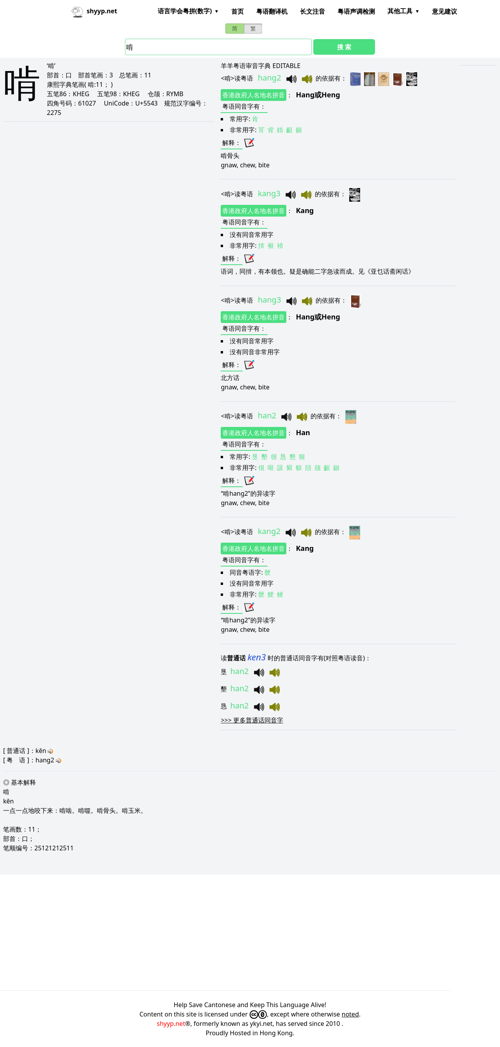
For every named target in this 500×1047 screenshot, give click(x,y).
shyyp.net (171, 1023)
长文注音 (312, 11)
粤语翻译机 (272, 11)
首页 (237, 11)
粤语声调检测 (356, 11)
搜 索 (344, 47)
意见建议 (444, 11)
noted (350, 1014)
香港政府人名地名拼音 (253, 95)
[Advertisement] (234, 932)
